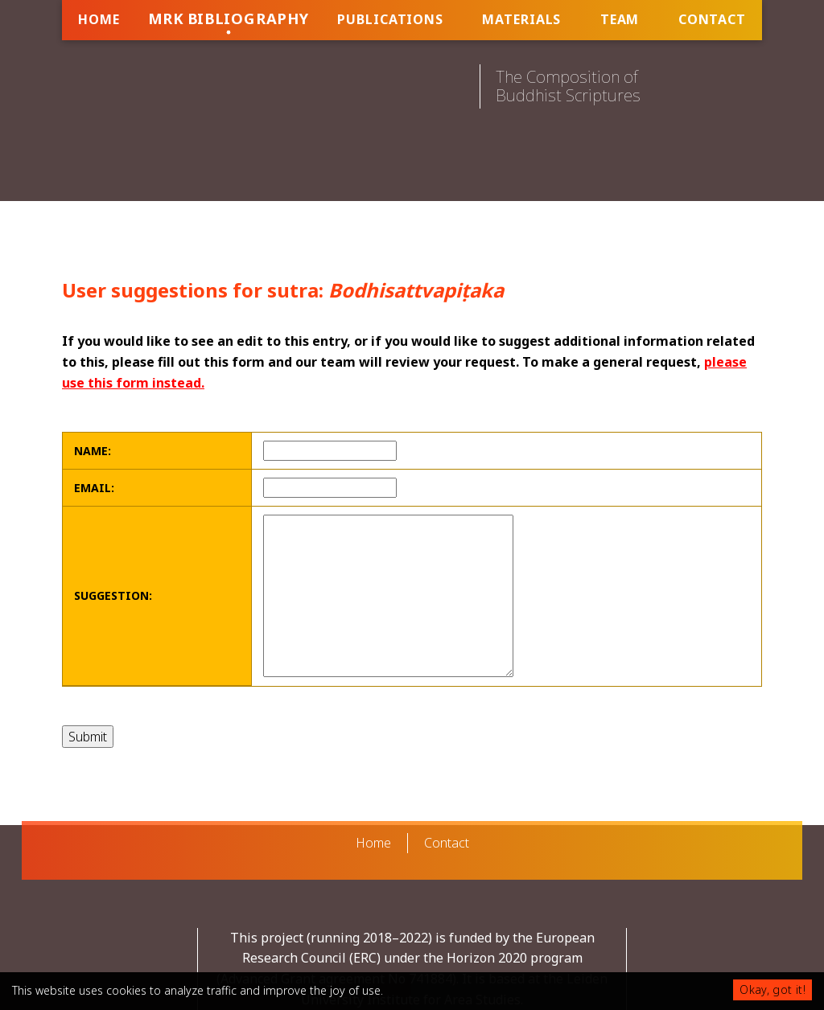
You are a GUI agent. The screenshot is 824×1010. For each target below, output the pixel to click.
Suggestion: (113, 595)
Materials (521, 19)
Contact (712, 19)
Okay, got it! (772, 989)
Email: (94, 487)
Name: (92, 450)
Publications (390, 19)
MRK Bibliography (228, 18)
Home (99, 19)
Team (620, 19)
